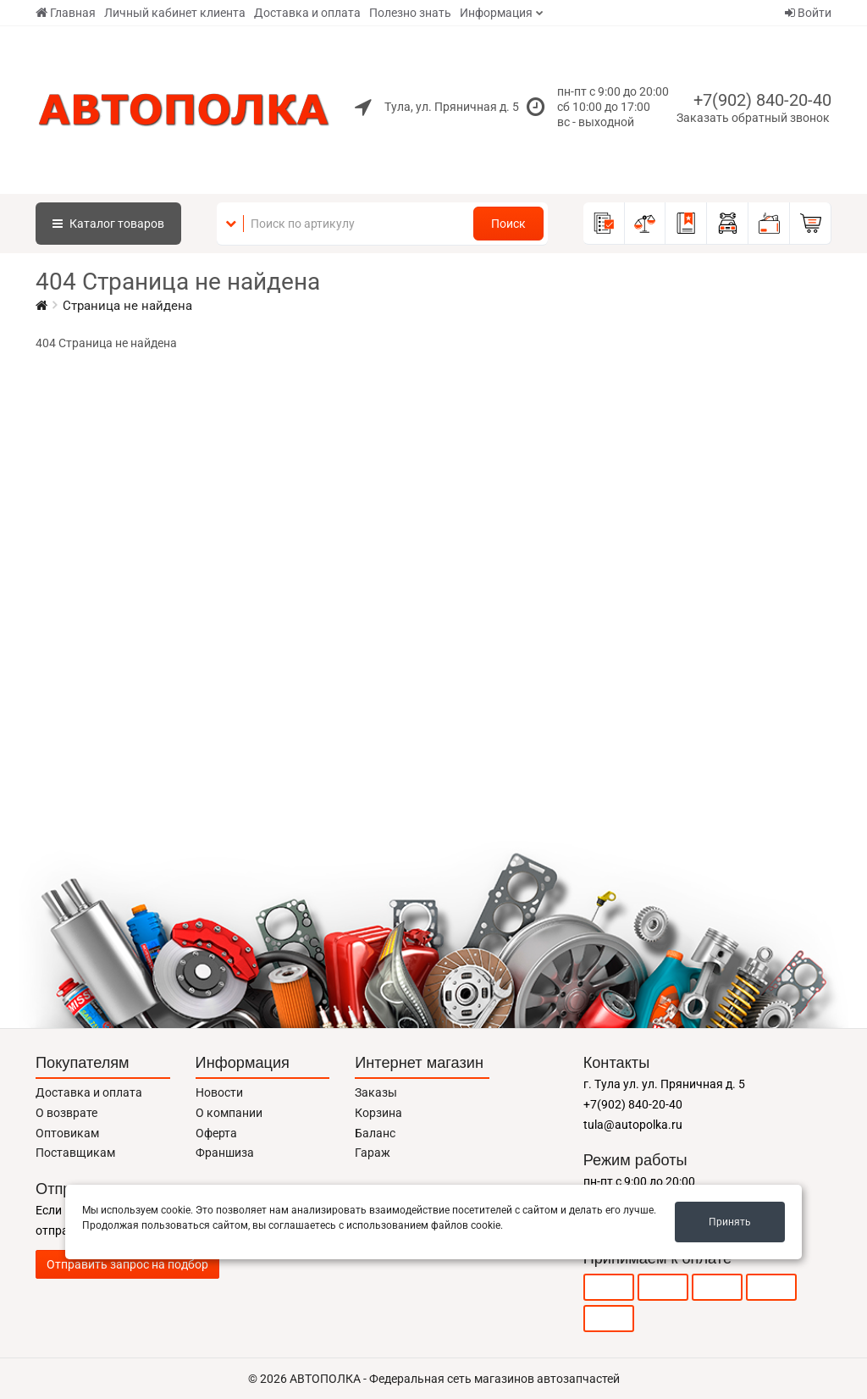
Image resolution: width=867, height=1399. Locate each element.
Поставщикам (75, 1152)
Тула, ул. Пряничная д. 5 (451, 106)
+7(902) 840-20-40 (762, 99)
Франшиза (225, 1152)
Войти (808, 12)
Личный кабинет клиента (175, 12)
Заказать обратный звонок (753, 117)
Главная (66, 12)
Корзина (378, 1113)
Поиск (508, 223)
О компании (229, 1113)
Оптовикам (67, 1133)
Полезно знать (410, 12)
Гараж (372, 1152)
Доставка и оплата (307, 12)
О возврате (66, 1113)
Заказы (376, 1092)
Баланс (375, 1133)
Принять (730, 1222)
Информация (496, 12)
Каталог (108, 223)
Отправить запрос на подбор (127, 1264)
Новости (219, 1092)
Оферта (216, 1133)
